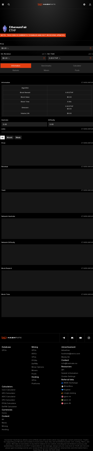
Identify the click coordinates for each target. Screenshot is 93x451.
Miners (35, 370)
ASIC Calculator (8, 397)
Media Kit (65, 357)
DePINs (35, 364)
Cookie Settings (68, 376)
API (62, 370)
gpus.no (66, 396)
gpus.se (66, 400)
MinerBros (67, 386)
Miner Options (38, 367)
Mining (5, 426)
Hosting (5, 429)
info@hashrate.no (69, 363)
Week (18, 137)
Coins (4, 413)
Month (9, 137)
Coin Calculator (8, 390)
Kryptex (65, 390)
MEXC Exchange (69, 383)
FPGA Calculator (9, 403)
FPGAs (34, 360)
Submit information (69, 373)
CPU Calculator (8, 400)
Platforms (36, 384)
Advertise (65, 350)
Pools (34, 374)
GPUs (4, 350)
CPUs (34, 357)
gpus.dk (66, 403)
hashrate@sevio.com (70, 354)
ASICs (34, 354)
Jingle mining (68, 393)
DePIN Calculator (9, 407)
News (4, 423)
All (2, 137)
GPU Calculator (8, 393)
